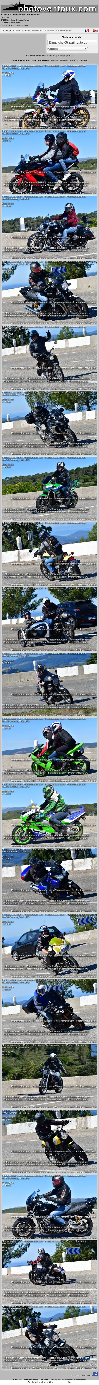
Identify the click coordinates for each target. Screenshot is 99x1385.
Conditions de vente (10, 30)
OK (69, 1382)
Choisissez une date (72, 37)
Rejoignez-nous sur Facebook (84, 1375)
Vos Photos (37, 30)
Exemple (49, 30)
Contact (26, 30)
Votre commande (64, 30)
